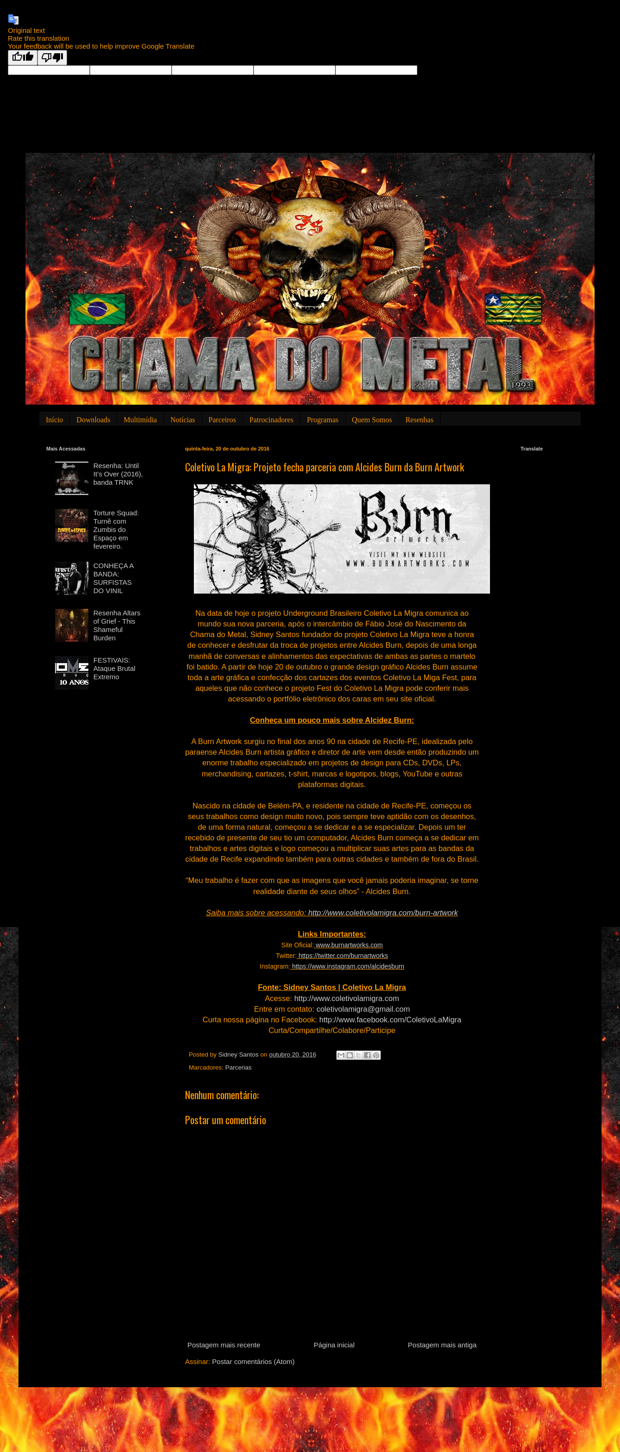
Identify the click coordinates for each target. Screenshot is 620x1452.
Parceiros (222, 420)
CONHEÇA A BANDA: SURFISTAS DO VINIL (113, 578)
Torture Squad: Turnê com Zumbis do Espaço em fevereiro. (116, 529)
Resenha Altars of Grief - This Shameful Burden (117, 625)
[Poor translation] (52, 57)
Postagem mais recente (223, 1345)
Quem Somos (372, 420)
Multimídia (140, 420)
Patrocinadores (271, 420)
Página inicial (334, 1345)
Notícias (182, 420)
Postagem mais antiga (442, 1345)
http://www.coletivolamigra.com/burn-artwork (383, 912)
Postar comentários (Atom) (253, 1361)
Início (54, 420)
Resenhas (419, 420)
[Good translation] (22, 57)
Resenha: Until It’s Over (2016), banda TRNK (118, 474)
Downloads (93, 420)
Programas (322, 420)
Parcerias (238, 1067)
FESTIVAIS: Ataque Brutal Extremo (114, 668)
